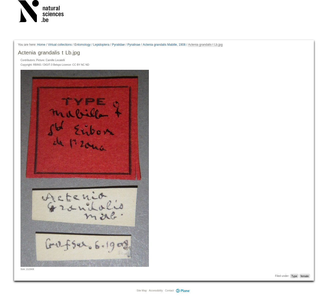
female (305, 275)
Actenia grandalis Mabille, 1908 (164, 44)
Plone (183, 290)
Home (41, 44)
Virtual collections (60, 44)
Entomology (82, 44)
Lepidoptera (101, 44)
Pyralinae (133, 44)
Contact (169, 290)
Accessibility (156, 290)
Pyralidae (118, 44)
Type (294, 275)
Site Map (142, 290)
